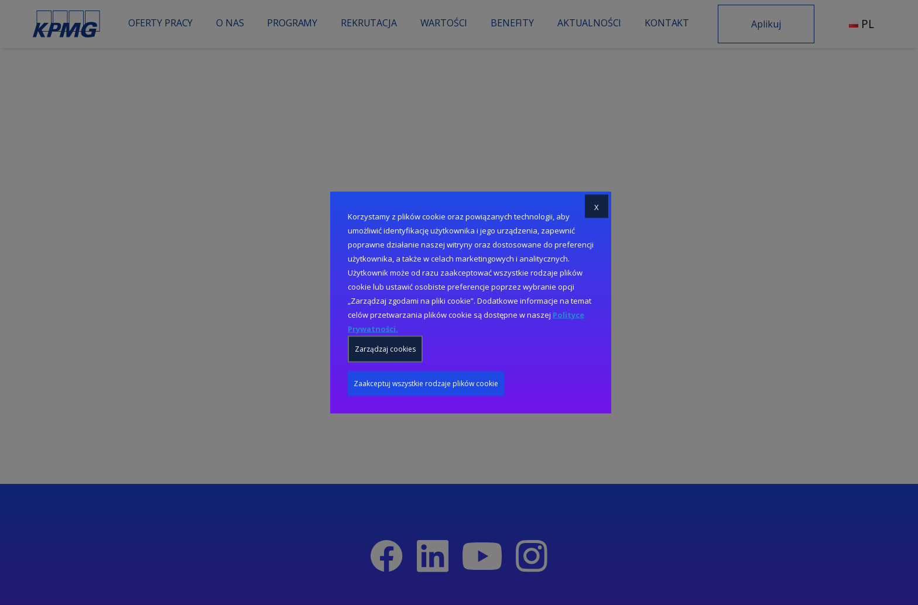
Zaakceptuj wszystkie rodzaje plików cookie (426, 384)
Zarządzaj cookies (385, 349)
